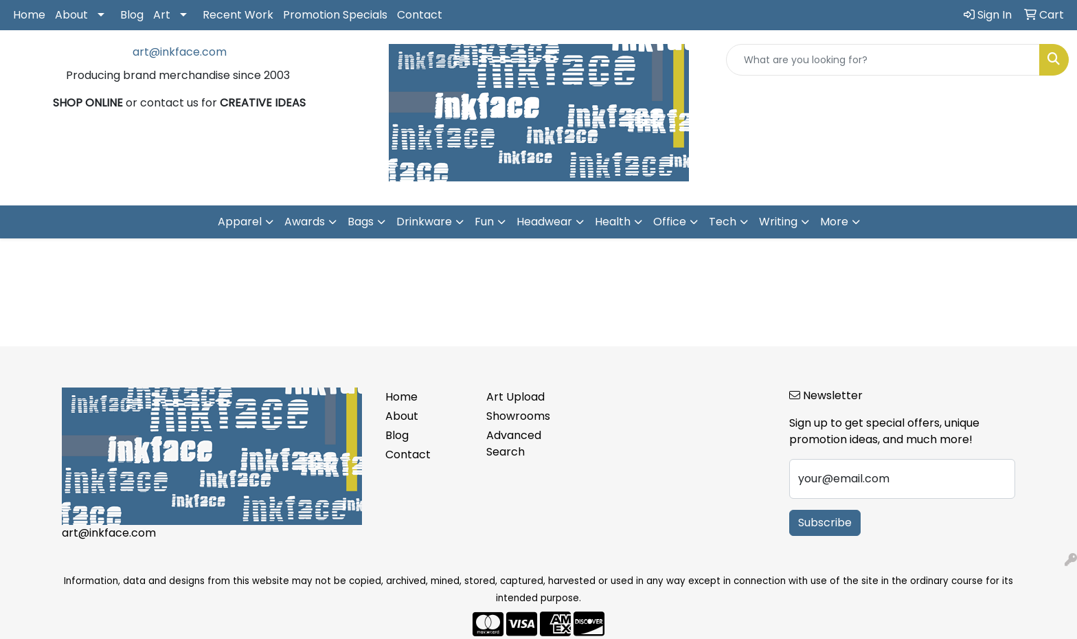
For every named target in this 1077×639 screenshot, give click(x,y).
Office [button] (669, 221)
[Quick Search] (883, 60)
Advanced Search (513, 443)
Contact (419, 15)
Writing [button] (778, 221)
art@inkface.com (180, 52)
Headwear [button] (544, 221)
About (71, 15)
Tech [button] (722, 221)
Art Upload (515, 397)
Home (29, 15)
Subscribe (825, 522)
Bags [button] (361, 221)
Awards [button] (304, 221)
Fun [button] (484, 221)
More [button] (834, 221)
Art (161, 15)
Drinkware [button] (424, 221)
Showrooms (518, 416)
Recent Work (238, 15)
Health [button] (613, 221)
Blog (132, 15)
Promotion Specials (335, 15)
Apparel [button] (240, 221)
